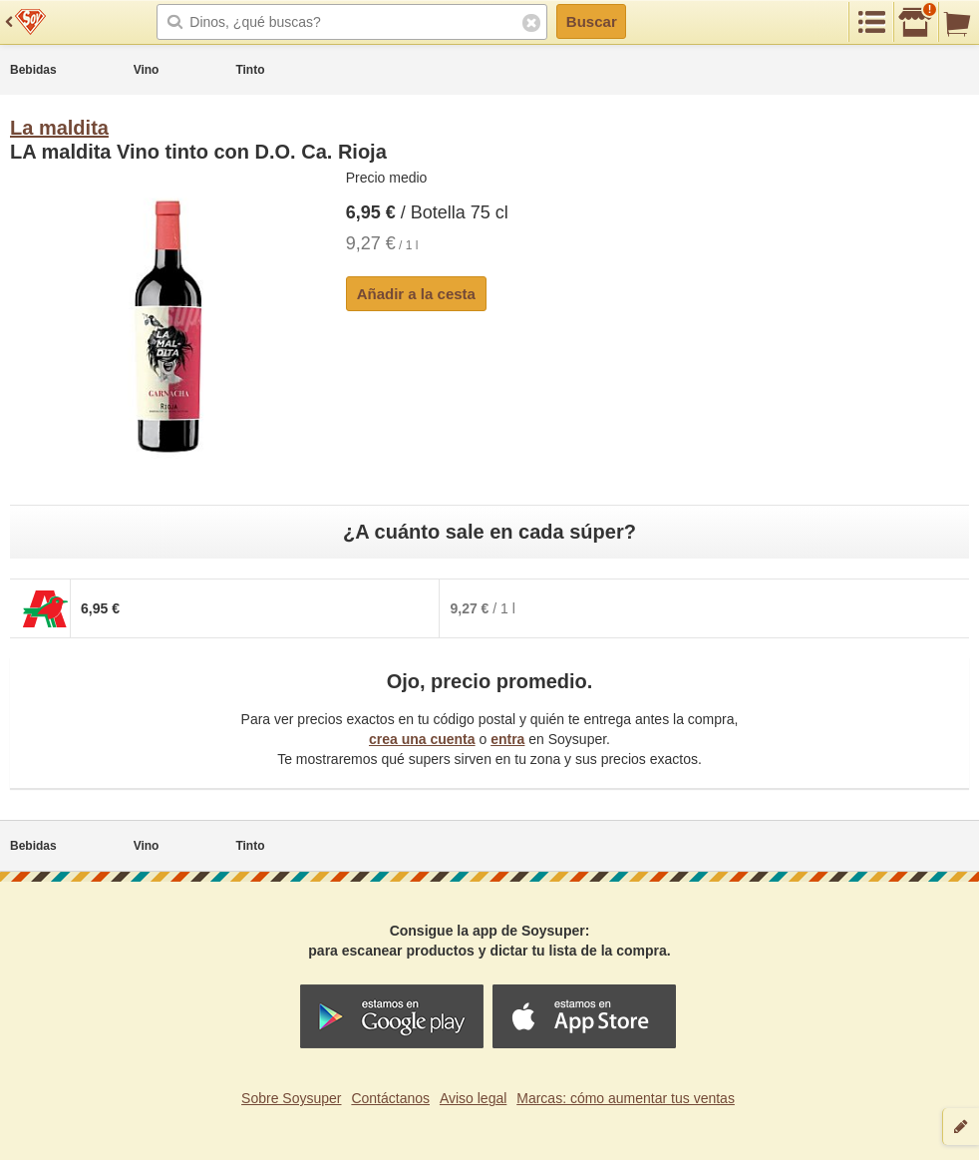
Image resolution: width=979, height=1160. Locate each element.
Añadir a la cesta (416, 293)
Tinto (249, 70)
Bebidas (33, 70)
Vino (147, 70)
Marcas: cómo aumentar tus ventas (625, 1098)
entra (507, 739)
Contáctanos (390, 1098)
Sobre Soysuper (291, 1098)
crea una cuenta (422, 739)
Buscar (591, 21)
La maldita (59, 128)
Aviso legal (473, 1098)
